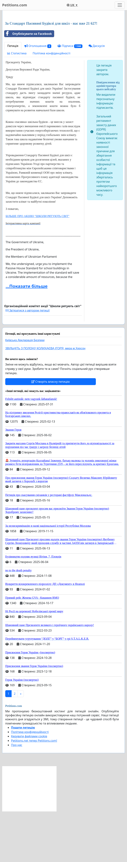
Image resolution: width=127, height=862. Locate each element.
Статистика (16, 104)
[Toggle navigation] (120, 5)
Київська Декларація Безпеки (25, 390)
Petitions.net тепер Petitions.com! (34, 791)
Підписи (69, 97)
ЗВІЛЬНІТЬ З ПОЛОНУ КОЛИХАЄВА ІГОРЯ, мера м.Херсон (45, 399)
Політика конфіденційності (51, 104)
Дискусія (97, 97)
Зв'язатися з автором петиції (27, 361)
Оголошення (37, 97)
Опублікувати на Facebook (28, 84)
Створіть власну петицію (50, 432)
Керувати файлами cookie (29, 787)
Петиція (12, 97)
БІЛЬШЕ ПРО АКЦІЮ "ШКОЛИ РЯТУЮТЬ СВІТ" (37, 266)
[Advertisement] (63, 41)
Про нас (16, 796)
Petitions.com (14, 5)
